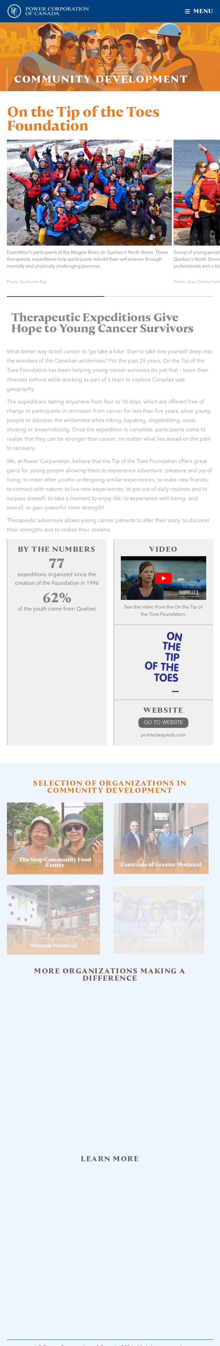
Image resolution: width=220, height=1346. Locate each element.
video (148, 607)
